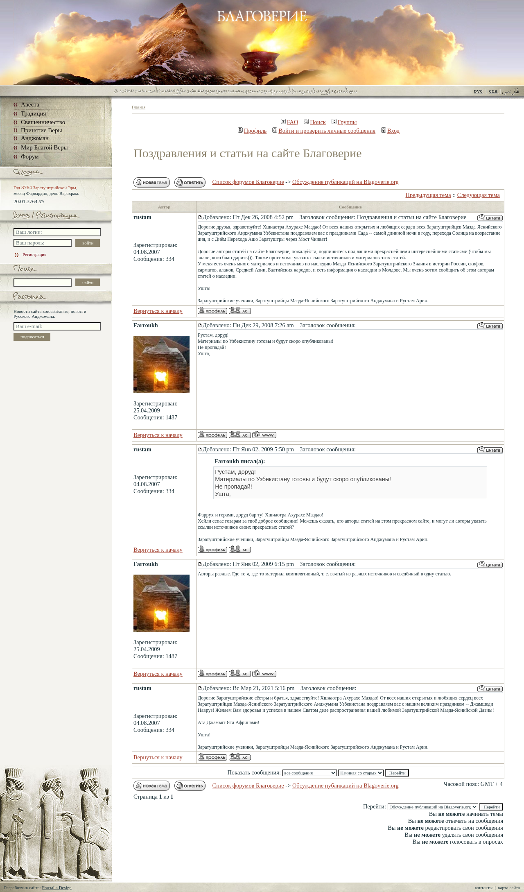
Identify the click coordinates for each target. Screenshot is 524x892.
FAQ (289, 122)
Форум (29, 156)
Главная (138, 107)
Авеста (30, 104)
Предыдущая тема (428, 195)
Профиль (252, 130)
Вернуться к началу (158, 311)
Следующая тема (478, 195)
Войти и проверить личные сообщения (323, 130)
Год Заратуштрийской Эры (45, 187)
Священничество (43, 122)
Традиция (33, 113)
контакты (483, 887)
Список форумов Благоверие (248, 182)
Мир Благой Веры (44, 147)
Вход (390, 130)
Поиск (315, 122)
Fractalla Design (56, 887)
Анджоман (35, 138)
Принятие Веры (41, 130)
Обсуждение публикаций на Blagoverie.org (345, 182)
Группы (344, 122)
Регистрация (30, 254)
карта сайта (509, 887)
